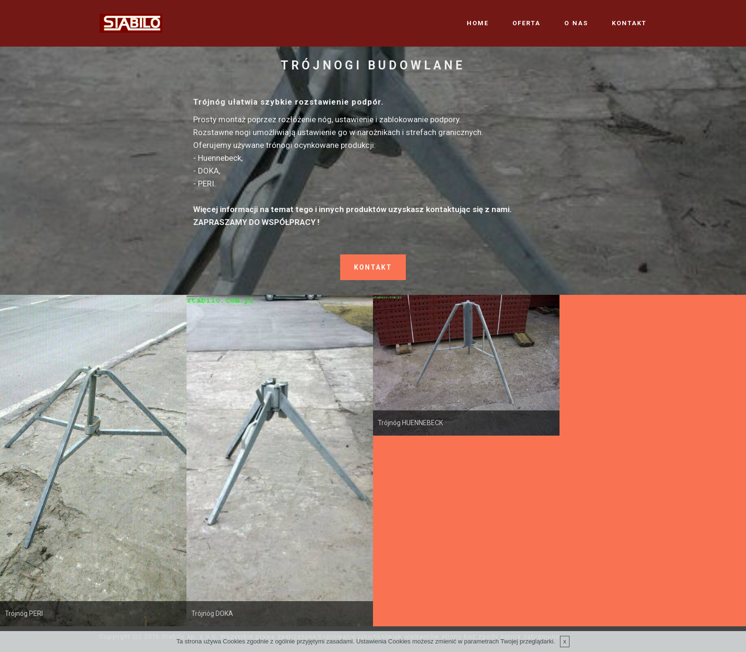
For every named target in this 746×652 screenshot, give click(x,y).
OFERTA (526, 23)
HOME (478, 23)
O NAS (576, 23)
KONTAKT (629, 23)
